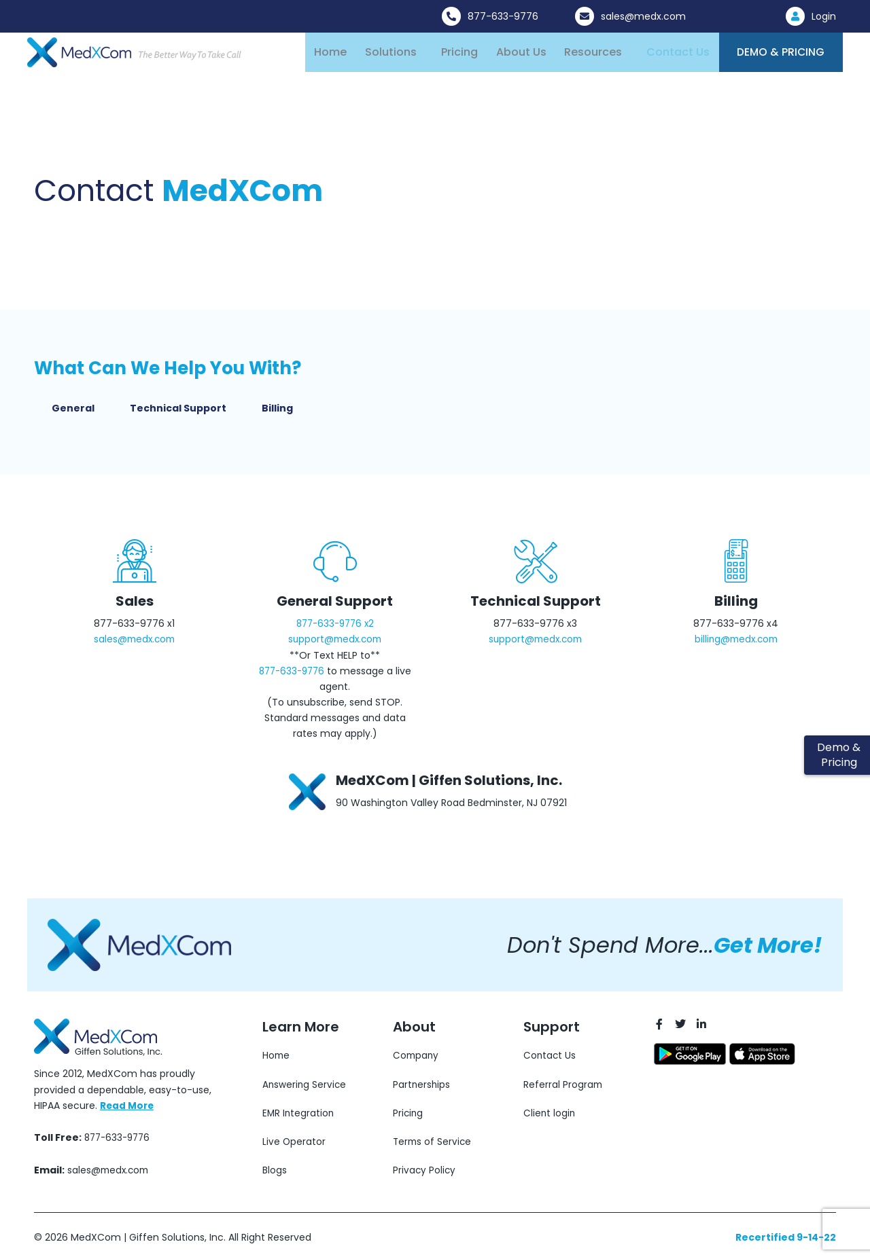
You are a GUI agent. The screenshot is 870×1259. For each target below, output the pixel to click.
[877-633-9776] (451, 16)
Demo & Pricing (776, 55)
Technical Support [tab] (178, 414)
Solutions (389, 54)
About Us (516, 54)
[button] (392, 55)
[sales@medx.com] (584, 16)
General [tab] (73, 414)
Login (824, 16)
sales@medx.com (643, 16)
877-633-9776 (503, 16)
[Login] (795, 16)
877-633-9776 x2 (335, 629)
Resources (586, 54)
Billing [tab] (277, 414)
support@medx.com (335, 645)
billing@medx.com (736, 645)
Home (330, 54)
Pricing (456, 54)
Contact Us (669, 54)
